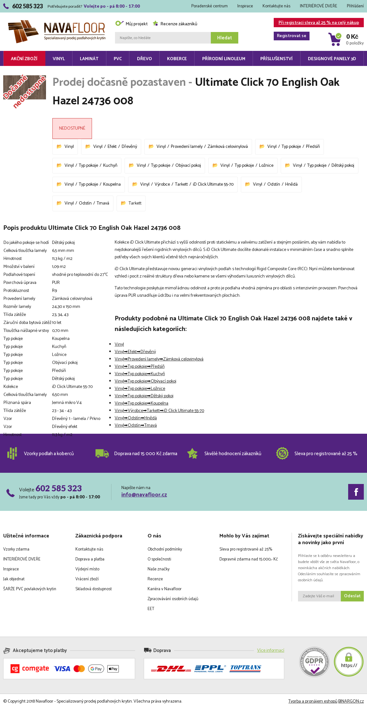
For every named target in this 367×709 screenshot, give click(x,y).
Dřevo (144, 59)
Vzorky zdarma (16, 549)
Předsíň (313, 146)
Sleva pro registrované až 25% (245, 549)
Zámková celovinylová (228, 146)
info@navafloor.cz (144, 494)
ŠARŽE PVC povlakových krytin (29, 589)
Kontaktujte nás (276, 6)
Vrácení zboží (87, 579)
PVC (118, 59)
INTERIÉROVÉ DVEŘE (318, 6)
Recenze (155, 579)
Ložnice (266, 165)
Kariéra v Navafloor (164, 589)
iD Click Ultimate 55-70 (213, 184)
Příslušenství (276, 59)
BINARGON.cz (351, 701)
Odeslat (352, 596)
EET (151, 609)
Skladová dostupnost (93, 589)
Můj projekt (131, 24)
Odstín (273, 184)
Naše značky (159, 569)
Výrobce (162, 184)
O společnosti (159, 559)
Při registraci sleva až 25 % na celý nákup (316, 23)
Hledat (224, 38)
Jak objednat (14, 579)
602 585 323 (58, 488)
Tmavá (103, 203)
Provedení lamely (187, 146)
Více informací (270, 650)
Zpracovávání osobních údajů (173, 599)
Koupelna (112, 184)
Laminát (89, 59)
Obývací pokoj (188, 165)
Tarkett (181, 184)
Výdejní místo (87, 569)
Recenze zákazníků (174, 24)
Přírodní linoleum (223, 59)
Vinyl (59, 59)
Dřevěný (129, 146)
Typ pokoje (291, 146)
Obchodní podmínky (165, 549)
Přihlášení (355, 6)
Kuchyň (110, 165)
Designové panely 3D (332, 59)
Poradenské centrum (209, 6)
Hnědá (291, 184)
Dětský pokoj (343, 165)
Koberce (177, 59)
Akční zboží (24, 59)
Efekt (112, 146)
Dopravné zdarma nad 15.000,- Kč (248, 559)
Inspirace (245, 6)
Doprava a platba (89, 559)
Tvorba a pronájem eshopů (312, 701)
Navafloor (56, 22)
